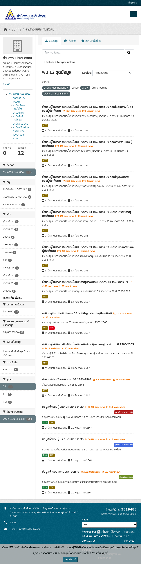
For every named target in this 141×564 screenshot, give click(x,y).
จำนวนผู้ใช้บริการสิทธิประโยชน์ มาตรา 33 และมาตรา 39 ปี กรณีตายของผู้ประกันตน (86, 214)
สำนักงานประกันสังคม (39, 29)
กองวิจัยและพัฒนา (19, 100)
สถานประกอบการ (126, 477)
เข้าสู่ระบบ (132, 3)
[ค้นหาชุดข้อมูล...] (83, 52)
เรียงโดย (86, 73)
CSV (45, 125)
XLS (45, 422)
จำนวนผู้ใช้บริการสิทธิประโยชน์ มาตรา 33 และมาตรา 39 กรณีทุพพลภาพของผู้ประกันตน (85, 179)
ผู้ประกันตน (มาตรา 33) (124, 444)
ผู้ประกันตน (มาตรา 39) (124, 412)
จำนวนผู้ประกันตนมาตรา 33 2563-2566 (67, 379)
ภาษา (85, 520)
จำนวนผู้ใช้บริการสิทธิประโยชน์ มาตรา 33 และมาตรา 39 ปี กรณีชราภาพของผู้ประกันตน (88, 249)
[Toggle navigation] (133, 14)
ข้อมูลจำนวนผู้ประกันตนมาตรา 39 (63, 406)
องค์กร (16, 29)
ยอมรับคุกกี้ (70, 559)
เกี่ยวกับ (70, 41)
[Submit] (129, 52)
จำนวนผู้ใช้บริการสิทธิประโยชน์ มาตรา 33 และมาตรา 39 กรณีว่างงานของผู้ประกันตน (87, 144)
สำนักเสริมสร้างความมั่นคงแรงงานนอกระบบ (21, 133)
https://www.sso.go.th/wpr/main (119, 514)
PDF (51, 327)
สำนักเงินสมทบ (20, 124)
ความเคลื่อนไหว (91, 41)
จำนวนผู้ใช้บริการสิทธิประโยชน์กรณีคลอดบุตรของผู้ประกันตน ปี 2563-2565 (88, 344)
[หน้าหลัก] (5, 29)
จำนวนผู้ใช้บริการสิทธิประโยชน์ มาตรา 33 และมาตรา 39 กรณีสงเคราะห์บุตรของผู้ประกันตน (87, 109)
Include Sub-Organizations (58, 62)
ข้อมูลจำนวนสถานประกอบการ (61, 471)
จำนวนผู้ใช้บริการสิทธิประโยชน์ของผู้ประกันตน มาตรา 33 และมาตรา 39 (85, 282)
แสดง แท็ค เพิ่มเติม (12, 298)
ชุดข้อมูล (51, 41)
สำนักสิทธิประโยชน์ (18, 118)
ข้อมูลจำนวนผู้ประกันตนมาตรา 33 (63, 439)
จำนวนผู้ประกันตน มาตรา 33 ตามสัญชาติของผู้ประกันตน (77, 313)
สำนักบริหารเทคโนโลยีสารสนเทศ (19, 109)
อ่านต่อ (6, 84)
